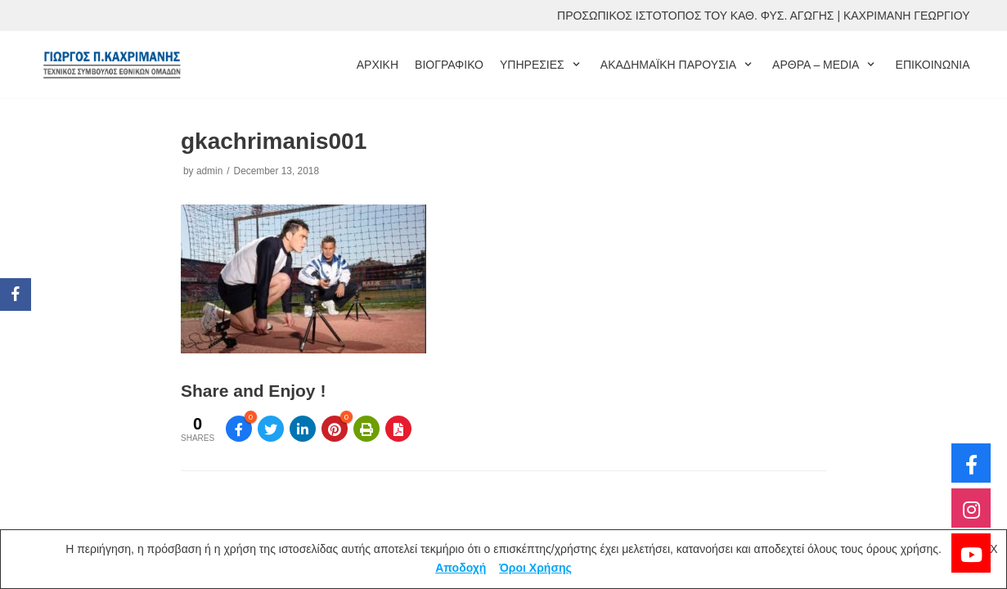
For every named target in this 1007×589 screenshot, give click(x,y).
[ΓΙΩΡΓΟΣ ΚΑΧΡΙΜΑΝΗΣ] (111, 64)
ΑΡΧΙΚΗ (377, 64)
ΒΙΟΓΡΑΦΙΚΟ (449, 64)
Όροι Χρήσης (535, 567)
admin (209, 171)
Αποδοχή (460, 567)
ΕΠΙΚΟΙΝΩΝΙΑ (933, 64)
